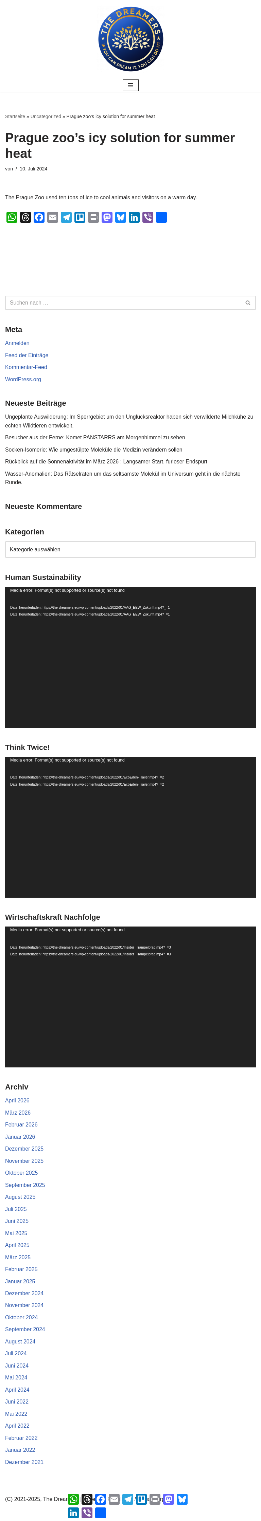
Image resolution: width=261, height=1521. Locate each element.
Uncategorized (46, 116)
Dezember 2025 (24, 1150)
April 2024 (17, 1391)
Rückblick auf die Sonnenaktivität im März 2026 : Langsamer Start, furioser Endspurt (107, 462)
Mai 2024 (16, 1379)
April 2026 (17, 1101)
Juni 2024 (17, 1367)
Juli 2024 (16, 1355)
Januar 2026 (20, 1137)
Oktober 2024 (21, 1319)
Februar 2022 (21, 1440)
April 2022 (17, 1427)
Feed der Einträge (27, 355)
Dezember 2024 (24, 1295)
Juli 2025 (16, 1210)
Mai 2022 (16, 1415)
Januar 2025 (20, 1282)
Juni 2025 (17, 1222)
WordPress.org (23, 379)
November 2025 (24, 1162)
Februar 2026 (21, 1125)
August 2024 (20, 1343)
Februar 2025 (21, 1270)
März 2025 (18, 1258)
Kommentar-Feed (26, 367)
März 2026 (18, 1113)
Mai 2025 (16, 1234)
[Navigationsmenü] (131, 85)
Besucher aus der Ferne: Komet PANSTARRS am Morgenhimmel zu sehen (95, 438)
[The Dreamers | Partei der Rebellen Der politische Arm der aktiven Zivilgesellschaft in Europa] (130, 39)
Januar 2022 (20, 1451)
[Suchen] (123, 303)
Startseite (15, 116)
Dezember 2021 (24, 1464)
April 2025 (17, 1246)
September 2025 (25, 1186)
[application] (130, 657)
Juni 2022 (17, 1403)
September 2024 (25, 1331)
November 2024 (24, 1306)
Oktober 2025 (21, 1174)
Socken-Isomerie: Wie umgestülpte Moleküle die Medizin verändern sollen (94, 450)
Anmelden (17, 343)
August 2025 (20, 1198)
